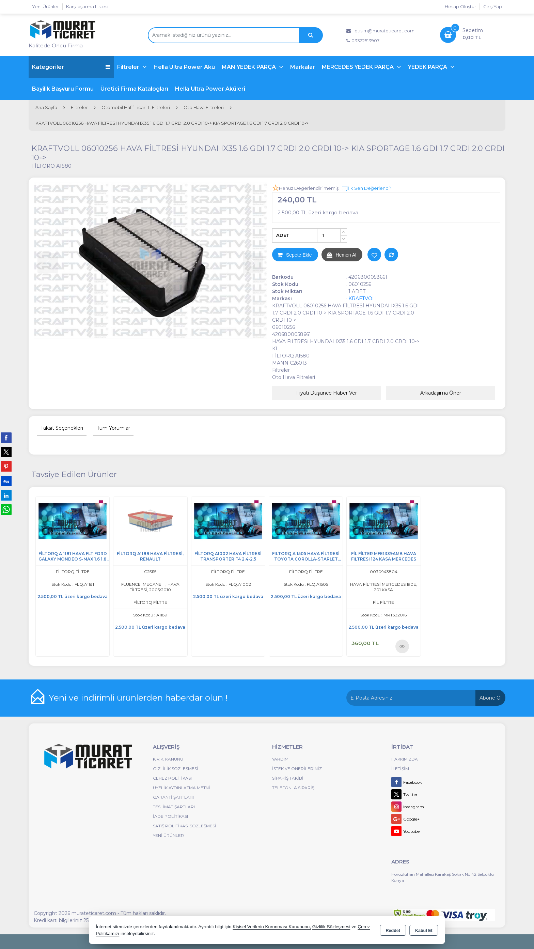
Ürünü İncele (402, 646)
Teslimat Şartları (174, 806)
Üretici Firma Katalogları (134, 89)
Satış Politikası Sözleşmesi (184, 825)
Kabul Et (424, 930)
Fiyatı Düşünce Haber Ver (326, 393)
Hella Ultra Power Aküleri (210, 89)
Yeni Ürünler (168, 835)
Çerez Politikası (172, 778)
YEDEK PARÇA (428, 67)
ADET (282, 235)
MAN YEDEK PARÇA (249, 67)
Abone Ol (491, 698)
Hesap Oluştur (460, 6)
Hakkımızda (404, 759)
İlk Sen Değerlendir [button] (366, 188)
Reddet (393, 930)
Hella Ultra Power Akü (184, 67)
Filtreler (129, 67)
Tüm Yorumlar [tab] (113, 428)
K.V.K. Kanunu (168, 759)
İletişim (400, 768)
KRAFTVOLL (363, 298)
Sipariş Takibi (287, 778)
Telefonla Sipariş (293, 787)
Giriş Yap (492, 6)
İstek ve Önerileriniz (297, 768)
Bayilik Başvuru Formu (63, 89)
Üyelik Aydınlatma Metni (181, 787)
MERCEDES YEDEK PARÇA (358, 67)
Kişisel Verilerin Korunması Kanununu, (272, 926)
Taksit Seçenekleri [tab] (62, 428)
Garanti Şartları (173, 797)
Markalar (302, 67)
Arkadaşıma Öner (440, 393)
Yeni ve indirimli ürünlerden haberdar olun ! (138, 697)
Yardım (280, 759)
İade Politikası (170, 816)
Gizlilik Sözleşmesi (175, 768)
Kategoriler (71, 67)
